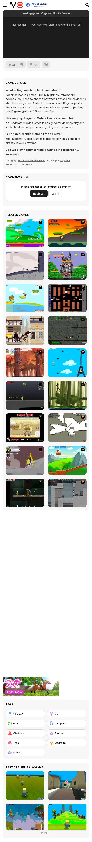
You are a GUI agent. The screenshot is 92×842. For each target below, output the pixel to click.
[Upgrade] (67, 742)
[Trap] (25, 742)
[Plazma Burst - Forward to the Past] (67, 493)
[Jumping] (67, 723)
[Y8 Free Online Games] (16, 5)
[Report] (33, 64)
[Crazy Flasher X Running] (25, 395)
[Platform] (67, 733)
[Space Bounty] (67, 330)
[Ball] (25, 723)
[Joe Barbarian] (67, 233)
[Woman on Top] (67, 362)
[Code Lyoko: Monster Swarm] (67, 395)
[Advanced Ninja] (67, 427)
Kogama (65, 160)
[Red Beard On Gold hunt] (25, 298)
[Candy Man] (25, 233)
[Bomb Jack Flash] (67, 265)
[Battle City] (67, 298)
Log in (55, 193)
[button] (12, 154)
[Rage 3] (25, 460)
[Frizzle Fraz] (67, 460)
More (46, 832)
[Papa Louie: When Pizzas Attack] (25, 427)
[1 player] (25, 713)
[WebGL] (25, 752)
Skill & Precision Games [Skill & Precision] (31, 160)
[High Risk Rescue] (25, 330)
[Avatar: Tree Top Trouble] (25, 362)
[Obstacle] (25, 733)
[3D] (67, 713)
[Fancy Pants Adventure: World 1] (25, 265)
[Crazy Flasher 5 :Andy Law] (25, 493)
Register (39, 193)
